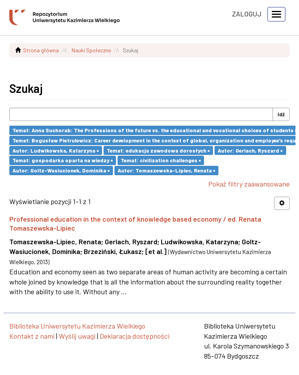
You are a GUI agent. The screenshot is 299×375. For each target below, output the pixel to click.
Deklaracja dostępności (134, 336)
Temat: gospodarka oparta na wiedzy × (62, 160)
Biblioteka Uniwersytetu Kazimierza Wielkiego (77, 326)
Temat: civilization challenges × (161, 160)
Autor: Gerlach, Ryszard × (250, 150)
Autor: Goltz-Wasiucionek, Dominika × (61, 170)
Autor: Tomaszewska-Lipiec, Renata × (166, 170)
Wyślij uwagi (77, 336)
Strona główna (41, 50)
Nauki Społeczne (91, 50)
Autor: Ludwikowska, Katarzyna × (55, 150)
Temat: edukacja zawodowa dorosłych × (158, 150)
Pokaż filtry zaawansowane (249, 184)
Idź (281, 114)
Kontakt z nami (32, 336)
